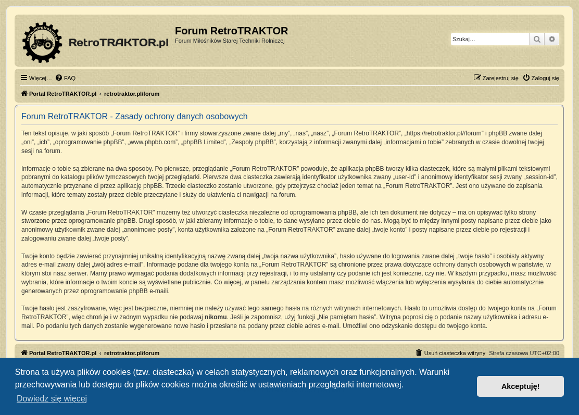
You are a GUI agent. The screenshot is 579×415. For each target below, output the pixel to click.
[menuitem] (65, 78)
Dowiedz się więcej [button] (52, 398)
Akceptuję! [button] (520, 386)
